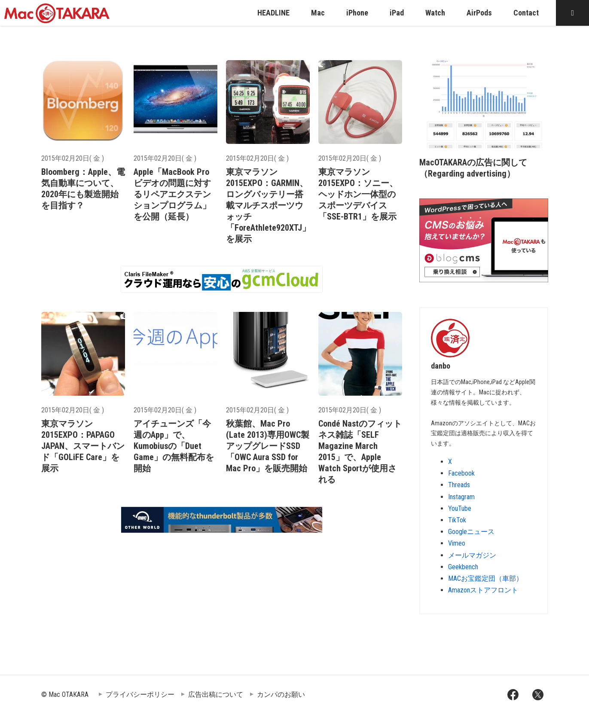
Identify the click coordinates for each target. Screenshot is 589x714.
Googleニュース (471, 532)
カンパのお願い (281, 694)
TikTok (457, 520)
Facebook (461, 473)
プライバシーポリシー (140, 694)
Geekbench (463, 567)
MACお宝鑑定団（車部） (485, 578)
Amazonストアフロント (483, 590)
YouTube (459, 508)
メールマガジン (472, 555)
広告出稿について (215, 694)
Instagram (461, 497)
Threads (459, 485)
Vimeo (456, 543)
